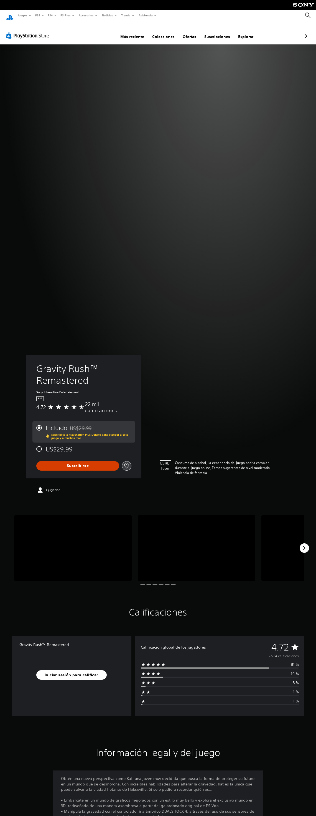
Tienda (126, 15)
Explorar (216, 31)
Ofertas (160, 31)
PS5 (37, 15)
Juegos (22, 15)
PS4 (50, 15)
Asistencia (145, 15)
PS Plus (65, 15)
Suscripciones (188, 31)
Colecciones (134, 31)
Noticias (107, 15)
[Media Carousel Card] (73, 543)
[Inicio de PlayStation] (9, 15)
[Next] (304, 543)
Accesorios (86, 15)
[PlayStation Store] (28, 30)
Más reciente (103, 31)
